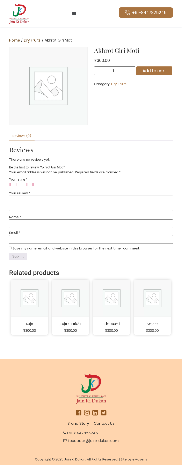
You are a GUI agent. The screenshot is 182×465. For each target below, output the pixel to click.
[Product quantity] (114, 70)
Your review (19, 193)
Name (15, 217)
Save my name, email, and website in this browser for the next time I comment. (76, 248)
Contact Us (104, 423)
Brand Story (78, 423)
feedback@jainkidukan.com (91, 440)
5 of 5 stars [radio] (34, 184)
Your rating (18, 179)
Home (14, 40)
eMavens (139, 459)
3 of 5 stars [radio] (23, 184)
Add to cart (154, 71)
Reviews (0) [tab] (21, 135)
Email (14, 232)
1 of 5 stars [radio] (11, 184)
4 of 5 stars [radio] (28, 184)
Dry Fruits (32, 40)
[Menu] (74, 13)
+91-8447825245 (80, 433)
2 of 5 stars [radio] (17, 184)
